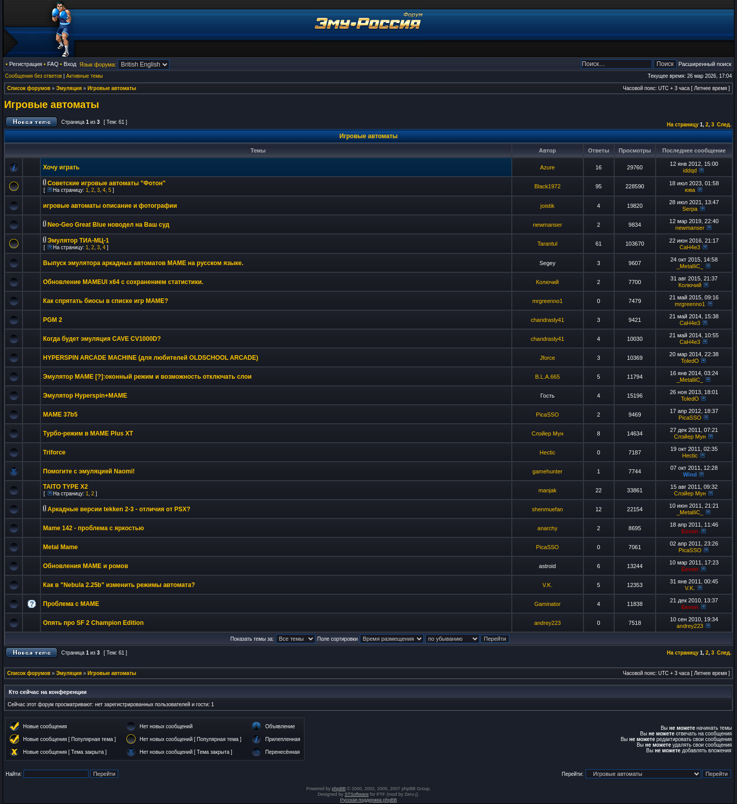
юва (690, 190)
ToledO (690, 361)
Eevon (689, 531)
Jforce (547, 358)
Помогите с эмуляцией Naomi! (89, 471)
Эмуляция (69, 88)
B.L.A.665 (547, 377)
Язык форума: (97, 64)
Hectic (547, 452)
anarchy (547, 528)
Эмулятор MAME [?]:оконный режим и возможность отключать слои (147, 376)
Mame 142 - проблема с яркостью (93, 528)
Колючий (547, 282)
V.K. (548, 585)
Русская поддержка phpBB (368, 799)
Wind (690, 474)
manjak (547, 490)
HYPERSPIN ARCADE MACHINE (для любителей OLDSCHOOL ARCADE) (150, 357)
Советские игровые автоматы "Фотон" (107, 183)
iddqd (690, 170)
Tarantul (547, 244)
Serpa (689, 209)
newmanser (547, 225)
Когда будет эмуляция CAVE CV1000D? (102, 338)
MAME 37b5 (60, 414)
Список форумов (29, 88)
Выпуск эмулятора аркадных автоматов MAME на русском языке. (143, 263)
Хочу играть (61, 167)
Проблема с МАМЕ (71, 603)
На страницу (683, 124)
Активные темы (84, 76)
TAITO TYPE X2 (65, 486)
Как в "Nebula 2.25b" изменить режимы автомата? (119, 585)
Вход (69, 64)
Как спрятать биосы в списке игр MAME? (105, 301)
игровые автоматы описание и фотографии (110, 205)
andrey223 (547, 623)
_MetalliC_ (690, 266)
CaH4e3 (690, 247)
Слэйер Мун (547, 433)
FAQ (52, 64)
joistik (547, 206)
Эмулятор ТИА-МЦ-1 (78, 240)
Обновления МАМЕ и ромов (85, 566)
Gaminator (547, 604)
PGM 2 (52, 319)
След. (724, 124)
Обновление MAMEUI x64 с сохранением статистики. (123, 282)
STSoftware (356, 794)
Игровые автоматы (112, 88)
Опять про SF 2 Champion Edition (93, 622)
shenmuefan (547, 509)
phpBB (338, 788)
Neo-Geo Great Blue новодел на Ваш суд (108, 224)
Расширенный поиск (704, 64)
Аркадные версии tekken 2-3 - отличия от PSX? (119, 509)
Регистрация (25, 64)
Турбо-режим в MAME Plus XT (88, 433)
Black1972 (547, 186)
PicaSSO (547, 414)
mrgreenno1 (547, 301)
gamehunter (547, 471)
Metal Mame (60, 547)
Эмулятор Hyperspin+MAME (85, 395)
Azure (547, 167)
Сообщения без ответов (33, 76)
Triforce (54, 452)
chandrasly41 (547, 320)
